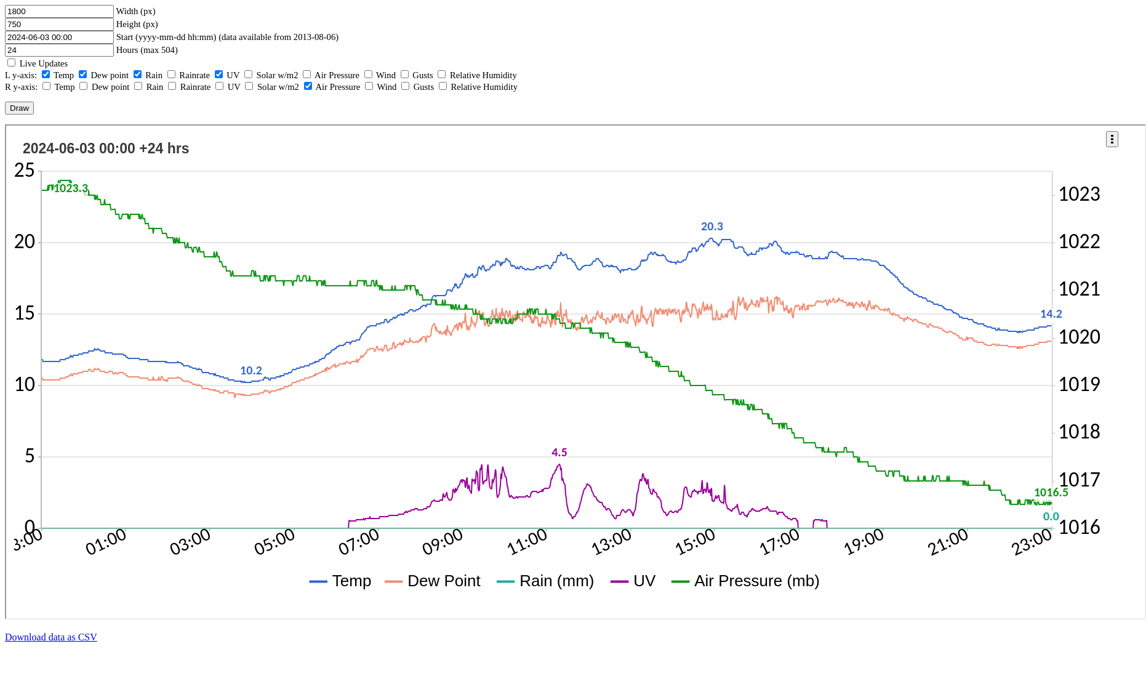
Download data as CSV (51, 637)
